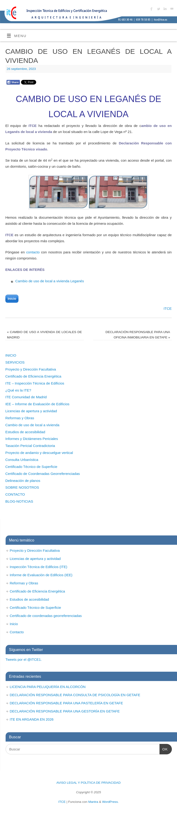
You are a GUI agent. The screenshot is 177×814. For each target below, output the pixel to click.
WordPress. (110, 802)
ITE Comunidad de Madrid (26, 397)
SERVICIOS (15, 362)
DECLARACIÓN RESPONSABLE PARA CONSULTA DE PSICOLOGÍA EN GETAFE (75, 695)
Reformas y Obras (19, 418)
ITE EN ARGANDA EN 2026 (32, 719)
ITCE (168, 308)
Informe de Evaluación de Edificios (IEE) (41, 575)
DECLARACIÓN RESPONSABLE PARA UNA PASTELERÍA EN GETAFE (66, 703)
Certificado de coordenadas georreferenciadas (46, 616)
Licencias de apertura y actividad (31, 411)
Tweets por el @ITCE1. (24, 659)
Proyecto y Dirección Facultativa (30, 369)
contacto (32, 252)
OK (163, 748)
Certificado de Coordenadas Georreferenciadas (42, 474)
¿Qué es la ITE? (18, 390)
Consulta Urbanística (21, 460)
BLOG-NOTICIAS (19, 501)
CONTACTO (15, 494)
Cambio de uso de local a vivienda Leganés (49, 281)
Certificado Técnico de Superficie (31, 467)
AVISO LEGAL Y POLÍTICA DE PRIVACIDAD (88, 782)
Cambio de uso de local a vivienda (32, 425)
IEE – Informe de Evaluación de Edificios (37, 404)
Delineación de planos (22, 481)
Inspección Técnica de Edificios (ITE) (38, 567)
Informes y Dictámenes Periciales (31, 439)
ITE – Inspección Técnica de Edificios (34, 383)
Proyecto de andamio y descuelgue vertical (39, 453)
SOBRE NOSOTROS (22, 487)
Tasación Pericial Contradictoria (30, 446)
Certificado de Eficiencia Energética (33, 376)
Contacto (17, 632)
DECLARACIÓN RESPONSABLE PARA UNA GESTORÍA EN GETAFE (65, 711)
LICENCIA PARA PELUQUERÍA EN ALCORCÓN (48, 687)
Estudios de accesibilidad (25, 432)
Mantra (93, 802)
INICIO (10, 355)
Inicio (12, 298)
